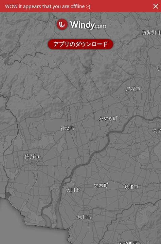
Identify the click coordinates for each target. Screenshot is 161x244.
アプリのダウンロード (80, 44)
